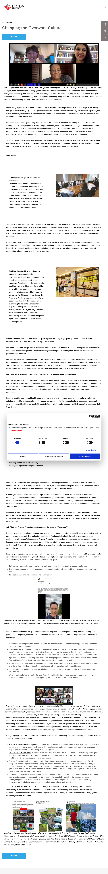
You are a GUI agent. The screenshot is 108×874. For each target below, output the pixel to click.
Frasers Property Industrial (20, 753)
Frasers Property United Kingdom (23, 745)
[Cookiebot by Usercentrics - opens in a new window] (90, 416)
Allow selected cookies (54, 456)
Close (105, 8)
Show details (91, 450)
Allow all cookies (84, 456)
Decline (23, 456)
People (14, 37)
